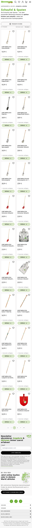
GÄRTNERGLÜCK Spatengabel (6, 146)
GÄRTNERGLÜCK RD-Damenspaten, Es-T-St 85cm (23, 179)
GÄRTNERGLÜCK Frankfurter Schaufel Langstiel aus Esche (8, 245)
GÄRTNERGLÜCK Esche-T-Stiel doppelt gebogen (23, 311)
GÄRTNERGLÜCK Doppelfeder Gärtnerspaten (22, 80)
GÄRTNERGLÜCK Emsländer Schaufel (23, 146)
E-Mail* (3, 445)
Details (8, 59)
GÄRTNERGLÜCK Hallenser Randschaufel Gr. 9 (22, 245)
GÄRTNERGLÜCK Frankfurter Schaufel (23, 410)
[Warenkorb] (26, 2)
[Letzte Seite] (24, 427)
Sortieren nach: (20, 27)
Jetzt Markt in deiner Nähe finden (13, 492)
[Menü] (29, 2)
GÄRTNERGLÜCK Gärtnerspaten (6, 179)
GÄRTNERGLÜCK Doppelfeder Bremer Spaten (23, 113)
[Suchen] (15, 2)
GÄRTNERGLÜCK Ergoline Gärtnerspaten (6, 113)
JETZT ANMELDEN (16, 452)
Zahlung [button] (16, 505)
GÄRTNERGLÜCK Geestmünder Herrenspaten (6, 47)
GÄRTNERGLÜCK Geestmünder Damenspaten (22, 47)
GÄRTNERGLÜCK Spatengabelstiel (7, 344)
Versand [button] (16, 508)
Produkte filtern (15, 24)
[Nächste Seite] (20, 427)
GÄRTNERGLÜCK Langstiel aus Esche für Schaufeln (7, 377)
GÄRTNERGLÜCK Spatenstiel (6, 410)
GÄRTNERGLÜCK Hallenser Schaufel (22, 278)
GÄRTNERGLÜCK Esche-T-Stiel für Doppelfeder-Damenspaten (22, 344)
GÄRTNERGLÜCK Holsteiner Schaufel (7, 212)
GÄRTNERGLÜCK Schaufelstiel (22, 377)
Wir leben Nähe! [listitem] (16, 511)
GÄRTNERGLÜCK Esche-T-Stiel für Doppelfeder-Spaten (7, 311)
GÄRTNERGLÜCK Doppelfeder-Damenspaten (6, 80)
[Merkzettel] (19, 2)
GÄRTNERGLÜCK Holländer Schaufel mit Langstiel (7, 278)
